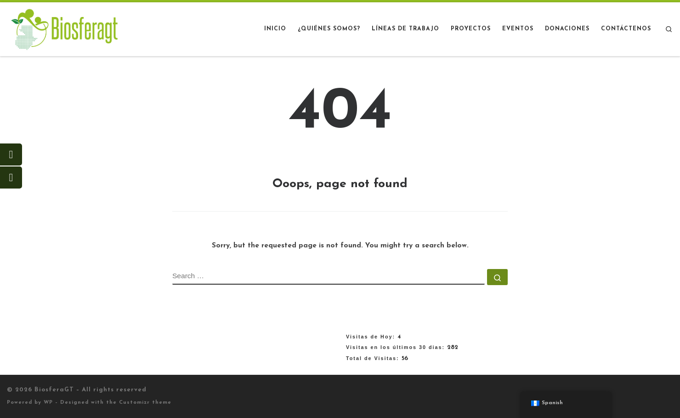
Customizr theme (145, 402)
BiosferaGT (54, 390)
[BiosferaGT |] (64, 29)
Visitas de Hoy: (371, 336)
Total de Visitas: (374, 358)
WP (48, 402)
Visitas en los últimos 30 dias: (396, 347)
